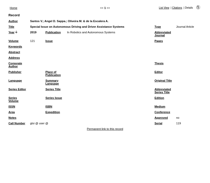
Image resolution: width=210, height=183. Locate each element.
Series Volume (13, 99)
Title (11, 26)
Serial (158, 123)
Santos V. (36, 21)
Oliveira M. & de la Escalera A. (88, 21)
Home (13, 7)
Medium (160, 106)
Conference (162, 112)
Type (158, 26)
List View (164, 7)
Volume (13, 40)
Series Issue (53, 97)
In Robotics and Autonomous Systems (91, 32)
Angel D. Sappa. (55, 21)
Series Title (53, 89)
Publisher (14, 71)
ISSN (11, 106)
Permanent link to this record (105, 128)
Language (15, 80)
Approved (161, 117)
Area (11, 112)
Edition (159, 97)
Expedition (52, 112)
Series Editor (17, 89)
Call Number (16, 123)
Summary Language (52, 82)
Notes (12, 117)
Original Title (163, 80)
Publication (53, 32)
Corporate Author (15, 65)
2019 (33, 32)
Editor (159, 71)
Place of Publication (53, 73)
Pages (159, 40)
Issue (49, 40)
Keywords (15, 46)
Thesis (159, 63)
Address (14, 57)
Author (13, 21)
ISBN (48, 106)
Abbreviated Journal (163, 34)
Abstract (14, 52)
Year (11, 32)
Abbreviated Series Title (163, 91)
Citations (177, 7)
